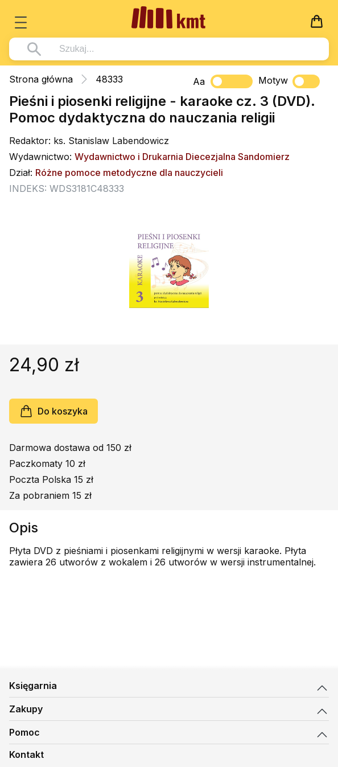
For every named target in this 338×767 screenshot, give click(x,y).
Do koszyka (53, 411)
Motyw (289, 81)
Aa (199, 81)
